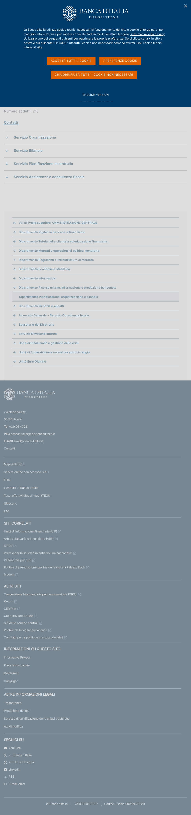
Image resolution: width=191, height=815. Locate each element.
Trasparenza (12, 703)
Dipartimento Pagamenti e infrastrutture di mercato (56, 260)
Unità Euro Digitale (32, 361)
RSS (9, 776)
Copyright (11, 681)
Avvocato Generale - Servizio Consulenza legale (54, 315)
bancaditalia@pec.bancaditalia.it (33, 434)
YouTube (12, 748)
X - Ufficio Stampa (19, 762)
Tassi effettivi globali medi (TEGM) (27, 495)
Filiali (7, 480)
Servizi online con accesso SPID (26, 472)
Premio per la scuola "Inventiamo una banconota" (38, 553)
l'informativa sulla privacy (147, 34)
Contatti (11, 122)
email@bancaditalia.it (28, 441)
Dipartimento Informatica (37, 278)
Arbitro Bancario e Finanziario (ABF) (29, 539)
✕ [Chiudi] (185, 6)
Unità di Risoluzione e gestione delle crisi (48, 343)
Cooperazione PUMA (18, 616)
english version (95, 96)
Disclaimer (11, 673)
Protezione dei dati (17, 711)
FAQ (6, 511)
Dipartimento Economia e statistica (44, 269)
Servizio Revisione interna (38, 334)
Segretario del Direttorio (36, 324)
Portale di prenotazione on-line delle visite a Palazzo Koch (44, 567)
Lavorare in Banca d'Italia (21, 488)
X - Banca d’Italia (18, 755)
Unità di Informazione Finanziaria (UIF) (30, 531)
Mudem (9, 574)
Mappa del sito (14, 464)
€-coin (8, 601)
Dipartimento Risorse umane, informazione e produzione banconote (68, 287)
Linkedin (12, 769)
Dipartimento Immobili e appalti (41, 306)
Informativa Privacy (17, 657)
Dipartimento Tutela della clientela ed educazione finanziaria (63, 241)
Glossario (10, 503)
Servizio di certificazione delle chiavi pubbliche (37, 718)
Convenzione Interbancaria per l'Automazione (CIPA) (40, 594)
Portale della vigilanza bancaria (25, 630)
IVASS (8, 546)
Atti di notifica (13, 726)
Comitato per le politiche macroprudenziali (33, 637)
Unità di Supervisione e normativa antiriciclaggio (54, 352)
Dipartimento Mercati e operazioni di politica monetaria (59, 250)
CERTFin (10, 609)
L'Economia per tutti (17, 560)
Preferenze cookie (17, 665)
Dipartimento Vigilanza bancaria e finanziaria (51, 232)
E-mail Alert (14, 784)
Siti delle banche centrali (21, 623)
